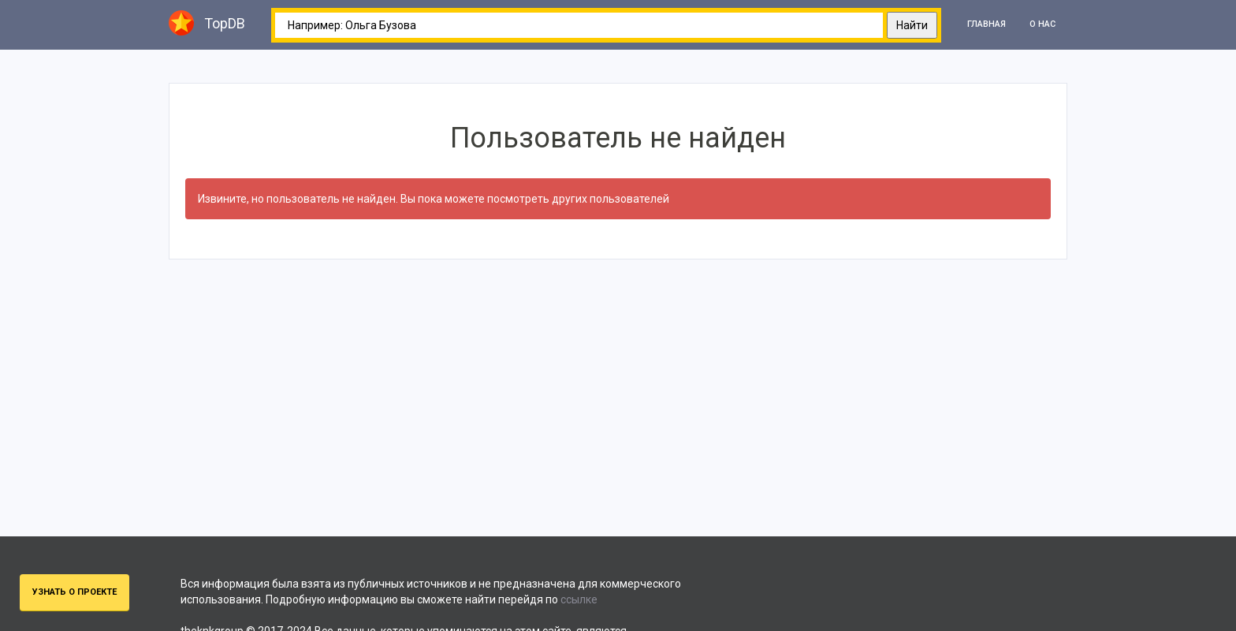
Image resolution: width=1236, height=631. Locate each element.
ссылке (579, 599)
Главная (986, 24)
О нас (1042, 24)
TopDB (207, 22)
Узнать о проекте (74, 592)
